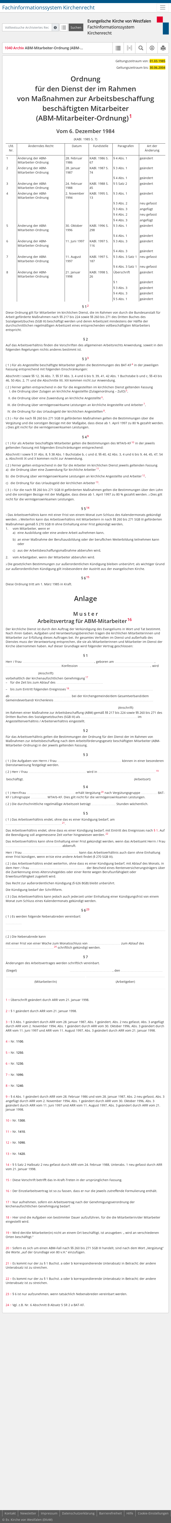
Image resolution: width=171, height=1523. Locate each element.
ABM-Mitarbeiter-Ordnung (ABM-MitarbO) (50, 48)
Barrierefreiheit (110, 1513)
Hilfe (129, 1513)
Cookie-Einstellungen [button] (153, 1513)
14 (9, 1164)
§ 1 (156, 830)
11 (9, 1131)
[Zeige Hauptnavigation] (163, 7)
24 (9, 1305)
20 (9, 1248)
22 (9, 1279)
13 (9, 1154)
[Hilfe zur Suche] (55, 27)
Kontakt (10, 1513)
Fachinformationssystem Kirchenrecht (48, 7)
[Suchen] (76, 27)
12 (9, 1142)
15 (9, 1180)
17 (9, 1202)
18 (9, 1217)
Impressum (49, 1513)
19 (9, 1233)
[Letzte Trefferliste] (64, 27)
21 (9, 1263)
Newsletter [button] (28, 1513)
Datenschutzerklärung (78, 1513)
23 (9, 1294)
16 (9, 1191)
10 (9, 1120)
